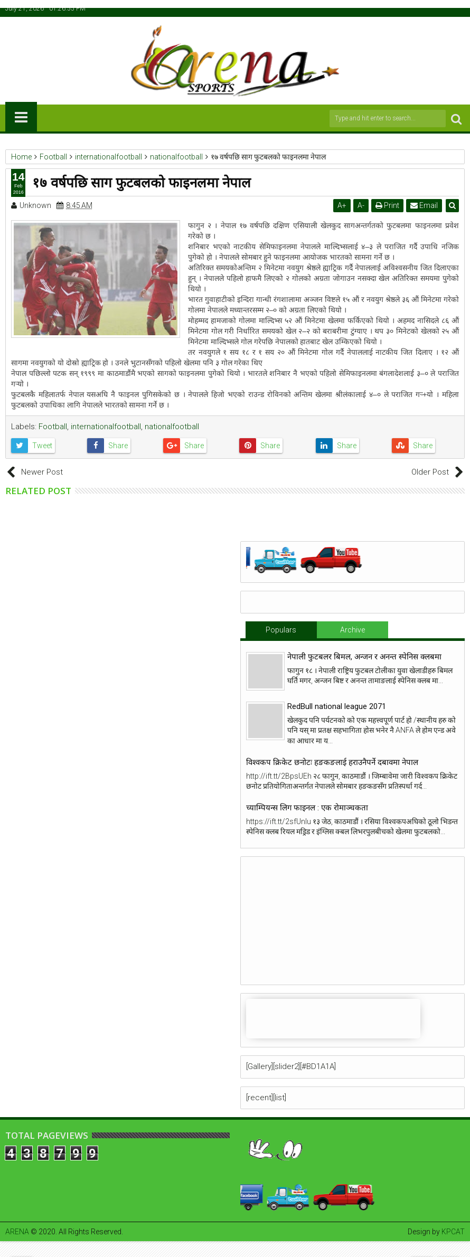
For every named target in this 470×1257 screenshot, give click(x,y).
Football (53, 426)
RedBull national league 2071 (336, 706)
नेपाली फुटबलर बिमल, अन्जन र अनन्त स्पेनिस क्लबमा (364, 656)
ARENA (17, 1231)
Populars (281, 630)
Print (387, 205)
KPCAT (453, 1231)
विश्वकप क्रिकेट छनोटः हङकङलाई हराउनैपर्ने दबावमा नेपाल (332, 762)
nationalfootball (172, 426)
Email (424, 205)
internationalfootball (106, 426)
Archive (352, 630)
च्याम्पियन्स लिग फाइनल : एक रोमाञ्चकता (307, 807)
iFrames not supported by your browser (333, 1018)
